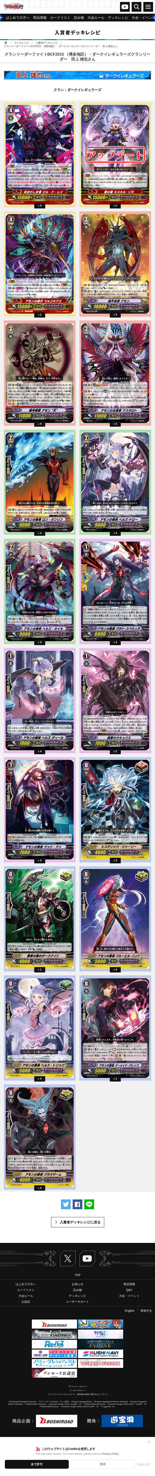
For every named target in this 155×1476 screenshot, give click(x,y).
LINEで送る (89, 1204)
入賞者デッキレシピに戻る (80, 1222)
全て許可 (37, 1464)
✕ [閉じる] (149, 1442)
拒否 (103, 1464)
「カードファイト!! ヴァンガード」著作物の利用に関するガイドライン (78, 1394)
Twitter (68, 1258)
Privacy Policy (110, 1453)
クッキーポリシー (77, 1390)
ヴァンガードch (125, 7)
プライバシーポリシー (77, 1386)
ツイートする (66, 1204)
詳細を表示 (143, 1464)
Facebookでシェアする (77, 1204)
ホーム (6, 42)
